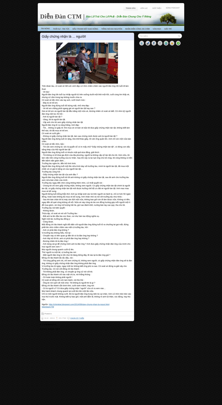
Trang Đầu (131, 8)
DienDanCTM (48, 307)
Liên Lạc (144, 8)
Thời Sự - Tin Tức (61, 29)
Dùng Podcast (173, 8)
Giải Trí (168, 29)
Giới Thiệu (156, 8)
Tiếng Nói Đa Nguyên (111, 29)
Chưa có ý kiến (77, 318)
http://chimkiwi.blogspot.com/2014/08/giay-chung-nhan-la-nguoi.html (79, 304)
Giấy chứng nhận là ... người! (64, 36)
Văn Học (157, 29)
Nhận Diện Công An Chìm (137, 29)
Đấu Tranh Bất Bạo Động (85, 29)
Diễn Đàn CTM (61, 16)
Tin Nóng (45, 29)
